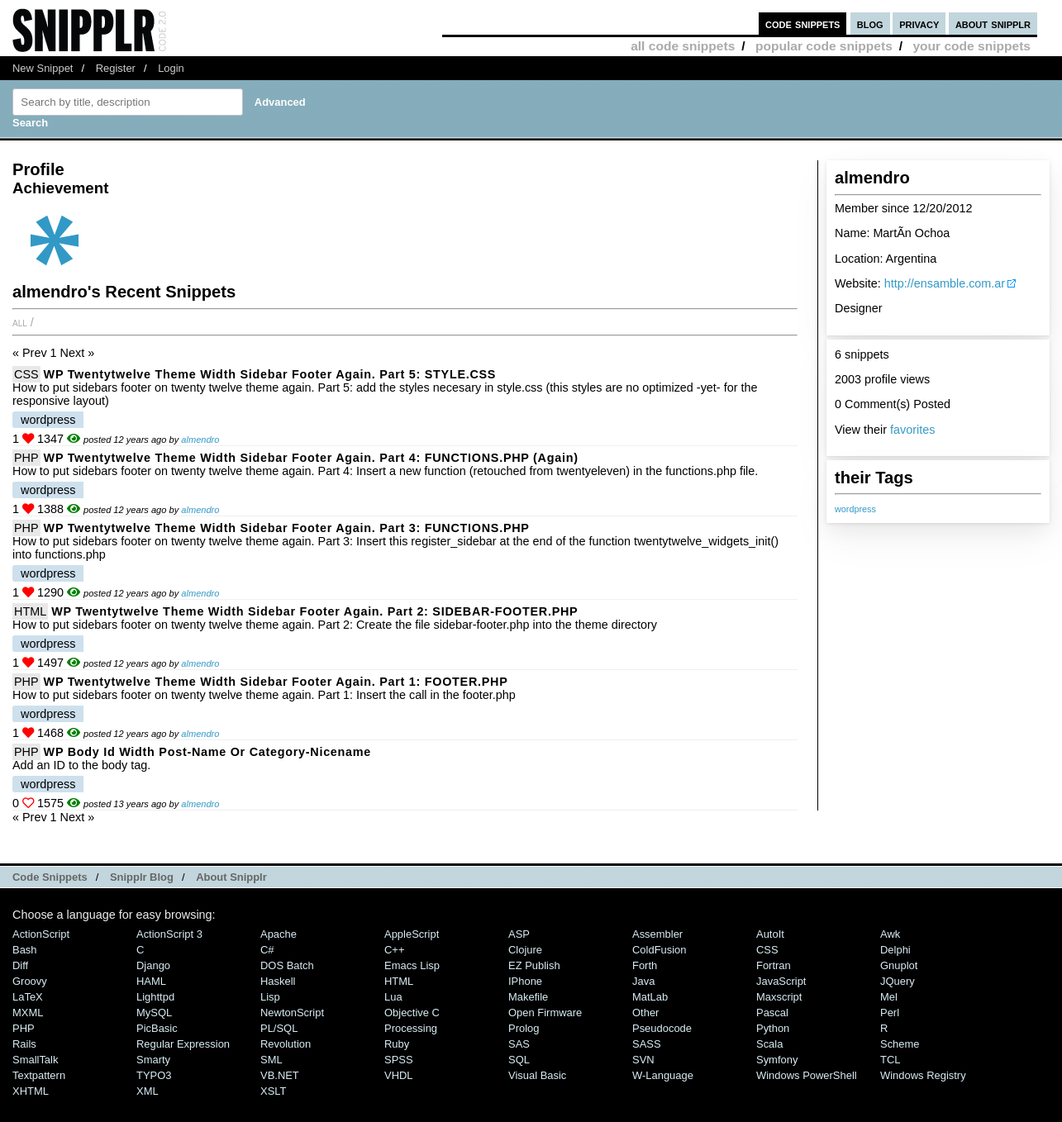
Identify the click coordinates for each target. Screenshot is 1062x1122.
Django (153, 965)
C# (267, 950)
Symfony (777, 1059)
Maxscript (779, 997)
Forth (644, 965)
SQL (519, 1059)
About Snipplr (231, 877)
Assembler (657, 934)
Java (643, 981)
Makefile (528, 997)
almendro (200, 440)
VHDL (398, 1075)
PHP (26, 457)
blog (870, 24)
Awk (890, 934)
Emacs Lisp (412, 965)
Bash (24, 950)
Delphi (895, 950)
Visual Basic (537, 1075)
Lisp (270, 997)
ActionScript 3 (169, 934)
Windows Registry (923, 1075)
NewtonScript (292, 1012)
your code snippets (971, 46)
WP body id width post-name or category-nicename (207, 751)
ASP (519, 934)
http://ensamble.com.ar (944, 283)
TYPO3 (153, 1075)
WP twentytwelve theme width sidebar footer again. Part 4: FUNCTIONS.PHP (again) (311, 457)
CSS (26, 374)
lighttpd (155, 997)
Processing (410, 1028)
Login (171, 68)
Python (772, 1028)
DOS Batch (287, 965)
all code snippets (683, 46)
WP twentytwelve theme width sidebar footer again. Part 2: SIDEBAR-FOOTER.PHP (314, 611)
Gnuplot (898, 965)
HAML (151, 981)
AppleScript (411, 934)
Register (116, 68)
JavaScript (781, 981)
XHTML (30, 1091)
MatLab (650, 997)
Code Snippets (50, 877)
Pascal (772, 1012)
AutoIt (770, 934)
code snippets (803, 24)
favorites (912, 429)
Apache (278, 934)
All (19, 322)
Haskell (277, 981)
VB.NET (279, 1075)
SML (271, 1059)
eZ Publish (534, 965)
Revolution (285, 1044)
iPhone (525, 981)
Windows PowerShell (806, 1075)
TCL (890, 1059)
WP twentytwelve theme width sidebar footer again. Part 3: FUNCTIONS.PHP (287, 528)
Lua (393, 997)
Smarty (153, 1059)
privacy (919, 24)
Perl (889, 1012)
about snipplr (993, 24)
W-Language (662, 1075)
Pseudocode (662, 1028)
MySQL (154, 1012)
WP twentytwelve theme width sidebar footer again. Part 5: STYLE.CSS (270, 374)
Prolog (523, 1028)
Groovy (29, 981)
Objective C (412, 1012)
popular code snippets (824, 46)
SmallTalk (35, 1059)
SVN (643, 1059)
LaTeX (27, 997)
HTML (30, 611)
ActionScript (40, 934)
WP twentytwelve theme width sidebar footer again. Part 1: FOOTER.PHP (276, 681)
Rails (24, 1044)
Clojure (525, 950)
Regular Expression (183, 1044)
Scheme (900, 1044)
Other (645, 1012)
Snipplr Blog (142, 877)
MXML (27, 1012)
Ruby (396, 1044)
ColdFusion (659, 950)
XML (147, 1091)
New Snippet (42, 68)
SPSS (398, 1059)
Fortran (773, 965)
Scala (769, 1044)
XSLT (273, 1091)
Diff (20, 965)
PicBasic (157, 1028)
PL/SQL (279, 1028)
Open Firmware (545, 1012)
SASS (646, 1044)
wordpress (855, 509)
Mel (889, 997)
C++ (394, 950)
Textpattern (38, 1075)
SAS (519, 1044)
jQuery (897, 981)
